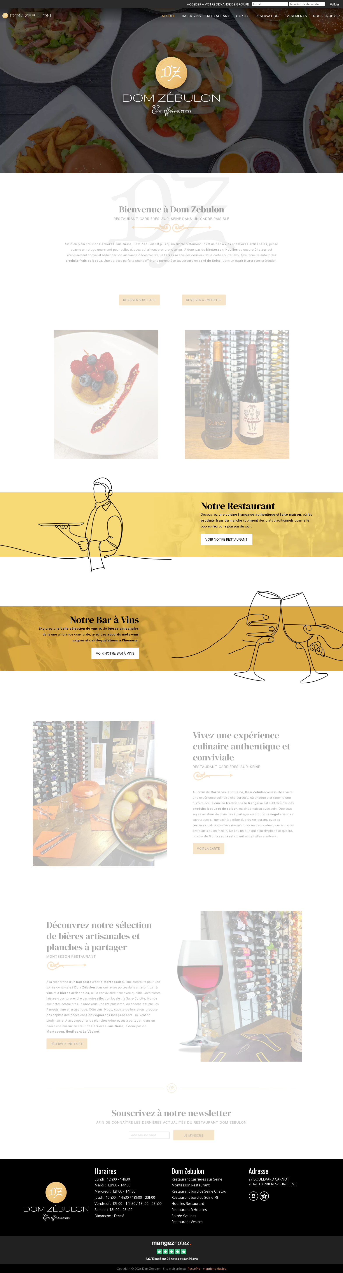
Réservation (267, 16)
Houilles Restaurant (188, 1203)
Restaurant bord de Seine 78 (195, 1197)
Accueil (169, 16)
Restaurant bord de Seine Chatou (199, 1191)
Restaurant (218, 16)
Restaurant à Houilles (189, 1209)
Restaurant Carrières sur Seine (197, 1179)
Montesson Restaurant (191, 1185)
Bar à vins (191, 16)
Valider (334, 4)
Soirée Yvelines (184, 1215)
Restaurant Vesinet (187, 1221)
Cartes (243, 16)
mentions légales (214, 1268)
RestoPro (194, 1268)
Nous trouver (326, 16)
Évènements (296, 16)
